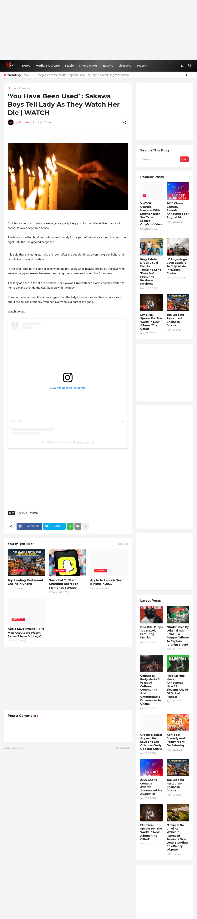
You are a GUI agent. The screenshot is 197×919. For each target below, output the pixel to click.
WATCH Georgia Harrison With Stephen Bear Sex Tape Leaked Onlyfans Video (76, 75)
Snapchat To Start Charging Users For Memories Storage (63, 583)
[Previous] (186, 75)
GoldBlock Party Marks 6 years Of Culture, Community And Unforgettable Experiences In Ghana (150, 690)
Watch (142, 65)
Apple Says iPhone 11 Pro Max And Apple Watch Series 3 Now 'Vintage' (26, 632)
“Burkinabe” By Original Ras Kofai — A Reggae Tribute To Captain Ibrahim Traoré (178, 635)
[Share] (125, 122)
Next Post (122, 748)
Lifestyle (125, 65)
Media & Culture (48, 65)
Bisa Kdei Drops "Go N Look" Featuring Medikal (151, 632)
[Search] (190, 65)
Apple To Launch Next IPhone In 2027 (106, 582)
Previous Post (15, 748)
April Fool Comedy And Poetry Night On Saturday (176, 740)
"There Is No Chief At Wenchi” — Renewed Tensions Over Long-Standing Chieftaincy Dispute (177, 837)
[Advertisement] (98, 30)
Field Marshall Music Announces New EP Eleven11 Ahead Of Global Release (177, 686)
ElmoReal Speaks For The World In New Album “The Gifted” (151, 322)
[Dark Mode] (182, 65)
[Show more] (85, 526)
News (26, 65)
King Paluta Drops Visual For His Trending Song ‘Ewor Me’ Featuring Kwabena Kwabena (150, 271)
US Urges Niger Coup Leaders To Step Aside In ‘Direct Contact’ (177, 266)
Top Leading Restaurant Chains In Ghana (25, 582)
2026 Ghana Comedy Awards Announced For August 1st (178, 210)
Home (12, 88)
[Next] (191, 75)
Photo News (88, 65)
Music (69, 65)
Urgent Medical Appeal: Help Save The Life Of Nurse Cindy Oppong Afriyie (151, 742)
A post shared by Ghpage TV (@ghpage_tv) (68, 442)
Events (108, 65)
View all (122, 543)
